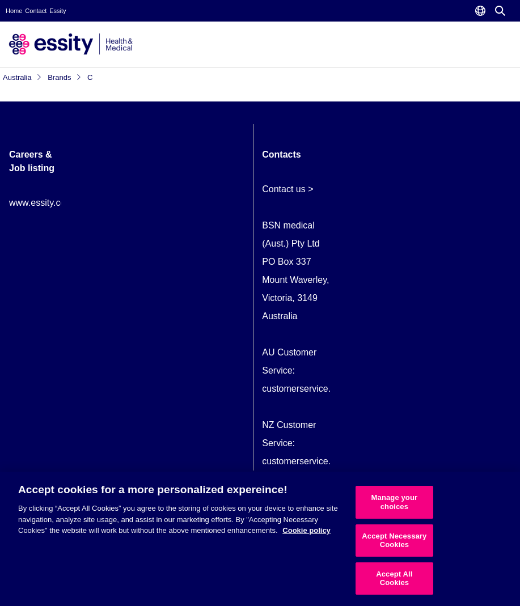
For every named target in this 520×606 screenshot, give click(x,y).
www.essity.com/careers (57, 202)
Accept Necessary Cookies (394, 540)
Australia (22, 77)
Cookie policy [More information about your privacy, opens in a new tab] (306, 530)
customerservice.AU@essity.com (328, 388)
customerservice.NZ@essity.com (328, 461)
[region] (260, 539)
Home (14, 10)
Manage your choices (394, 502)
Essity (57, 10)
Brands (65, 77)
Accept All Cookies (394, 578)
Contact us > (287, 189)
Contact (35, 10)
